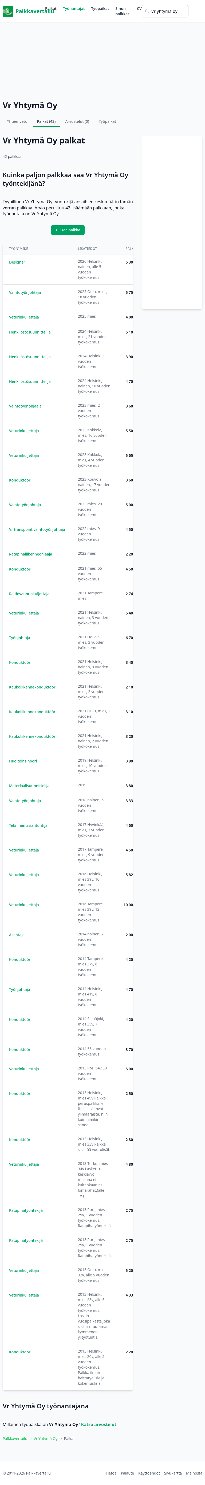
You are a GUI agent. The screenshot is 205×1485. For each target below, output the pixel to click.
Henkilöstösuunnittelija (30, 332)
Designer (17, 262)
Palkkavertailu (24, 11)
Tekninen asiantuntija (28, 825)
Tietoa (111, 1473)
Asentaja (17, 934)
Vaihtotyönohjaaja (25, 406)
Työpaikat (100, 8)
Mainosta (194, 1473)
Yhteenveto (17, 121)
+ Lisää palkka (67, 229)
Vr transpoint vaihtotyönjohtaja (37, 529)
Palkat (51, 8)
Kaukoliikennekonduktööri (32, 687)
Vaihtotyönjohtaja (25, 292)
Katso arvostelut (98, 1424)
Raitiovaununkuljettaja (29, 593)
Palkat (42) (46, 121)
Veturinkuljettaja (24, 317)
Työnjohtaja (19, 637)
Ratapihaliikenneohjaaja (30, 554)
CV (139, 8)
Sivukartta (173, 1473)
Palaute (127, 1473)
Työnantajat (74, 8)
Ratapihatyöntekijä (26, 1210)
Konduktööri (20, 480)
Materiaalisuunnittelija (29, 785)
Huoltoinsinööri (23, 761)
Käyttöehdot (149, 1473)
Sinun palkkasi (123, 11)
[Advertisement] (102, 60)
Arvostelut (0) (77, 121)
